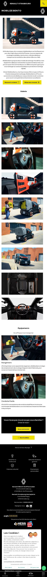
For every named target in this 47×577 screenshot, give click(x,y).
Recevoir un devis (12, 82)
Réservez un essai (32, 82)
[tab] (24, 530)
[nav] (43, 574)
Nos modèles (23, 437)
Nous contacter (23, 429)
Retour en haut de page (23, 447)
